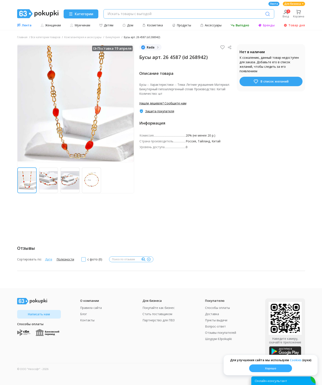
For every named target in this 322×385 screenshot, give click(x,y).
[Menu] (81, 13)
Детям (106, 25)
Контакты (87, 320)
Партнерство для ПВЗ (158, 320)
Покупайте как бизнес (158, 308)
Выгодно (240, 25)
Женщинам (50, 25)
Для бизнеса (294, 4)
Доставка (212, 314)
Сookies (295, 360)
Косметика (152, 25)
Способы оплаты (217, 308)
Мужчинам (80, 25)
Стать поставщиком (157, 314)
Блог (83, 314)
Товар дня (294, 25)
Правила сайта (91, 308)
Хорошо (270, 368)
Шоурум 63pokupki (218, 339)
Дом (127, 25)
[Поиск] (267, 13)
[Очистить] (148, 259)
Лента (274, 4)
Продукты (181, 25)
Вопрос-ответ (215, 326)
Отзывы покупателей (220, 333)
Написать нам (39, 314)
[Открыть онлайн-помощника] (283, 380)
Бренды (266, 25)
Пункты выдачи (216, 320)
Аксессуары (211, 25)
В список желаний (271, 81)
